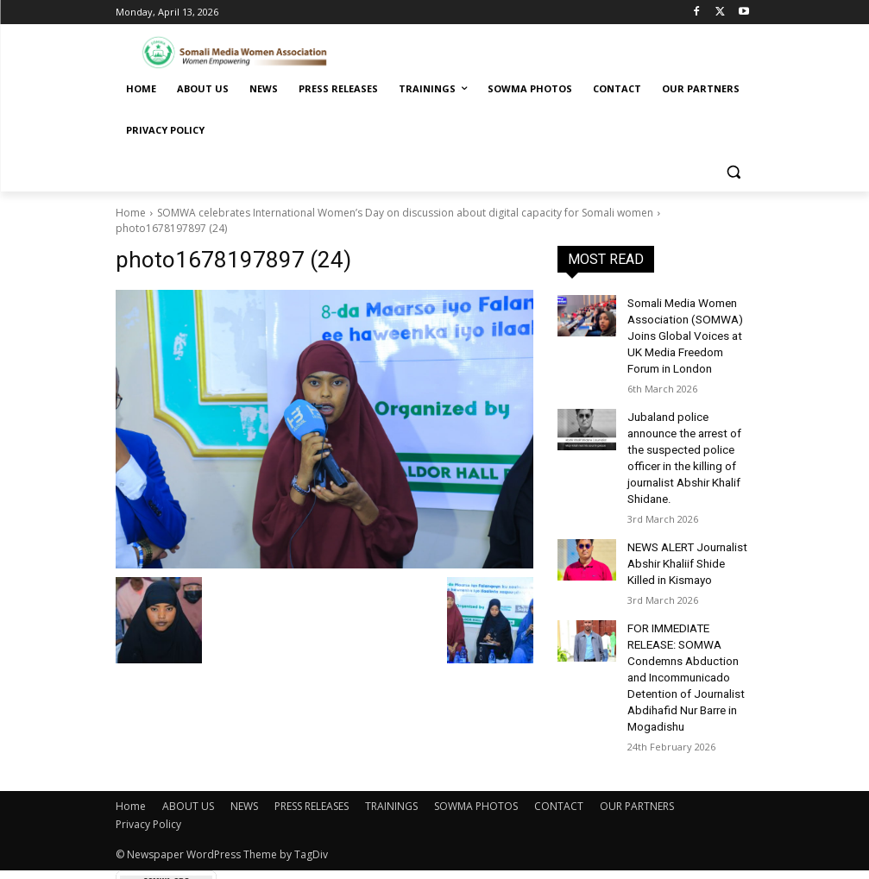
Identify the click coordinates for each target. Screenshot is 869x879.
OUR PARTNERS (637, 751)
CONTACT (558, 751)
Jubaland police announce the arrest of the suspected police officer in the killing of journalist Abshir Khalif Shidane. (690, 435)
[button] (734, 172)
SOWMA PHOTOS (476, 751)
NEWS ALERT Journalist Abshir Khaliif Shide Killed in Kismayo (687, 525)
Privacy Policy (148, 770)
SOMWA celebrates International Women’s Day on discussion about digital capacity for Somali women (405, 212)
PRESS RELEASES (311, 751)
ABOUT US (188, 751)
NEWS (244, 751)
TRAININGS (391, 751)
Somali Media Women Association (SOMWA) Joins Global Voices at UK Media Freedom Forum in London (688, 331)
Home (131, 212)
